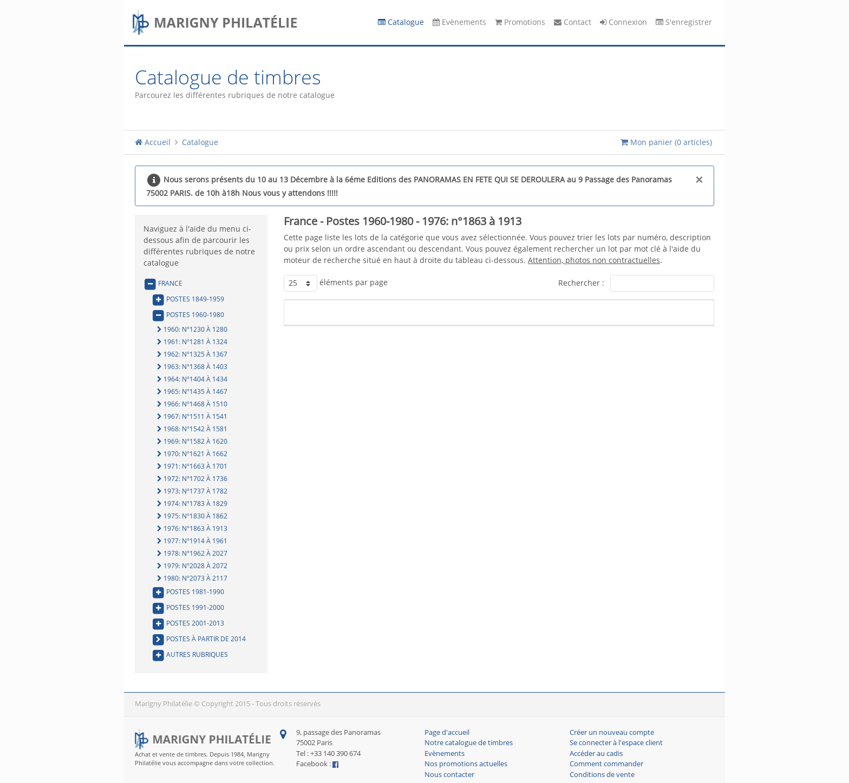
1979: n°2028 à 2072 (192, 566)
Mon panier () (666, 142)
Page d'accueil (446, 732)
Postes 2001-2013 (188, 623)
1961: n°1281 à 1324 (192, 342)
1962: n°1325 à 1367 (192, 354)
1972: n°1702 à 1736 (192, 479)
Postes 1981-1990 (188, 592)
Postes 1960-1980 (188, 315)
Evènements (459, 22)
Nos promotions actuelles (465, 764)
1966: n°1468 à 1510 (192, 404)
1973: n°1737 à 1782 (192, 491)
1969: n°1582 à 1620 (192, 441)
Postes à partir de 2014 (199, 639)
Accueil (153, 142)
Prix (660, 312)
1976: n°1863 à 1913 (192, 528)
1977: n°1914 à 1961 (192, 541)
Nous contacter (449, 775)
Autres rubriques (190, 655)
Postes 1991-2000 (188, 607)
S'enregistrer (684, 22)
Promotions (520, 22)
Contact (572, 22)
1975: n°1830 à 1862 (192, 516)
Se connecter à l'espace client (616, 743)
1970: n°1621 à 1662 (192, 454)
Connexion (623, 22)
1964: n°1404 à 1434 (192, 379)
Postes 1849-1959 (188, 299)
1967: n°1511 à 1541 (192, 416)
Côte (601, 312)
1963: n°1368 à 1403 (192, 367)
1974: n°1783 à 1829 (192, 504)
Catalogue (401, 22)
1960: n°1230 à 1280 (192, 329)
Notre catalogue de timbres (468, 743)
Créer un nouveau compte (612, 732)
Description (459, 312)
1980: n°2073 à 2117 (192, 578)
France (162, 283)
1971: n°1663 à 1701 (192, 466)
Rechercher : (636, 283)
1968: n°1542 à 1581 (192, 429)
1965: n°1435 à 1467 (192, 392)
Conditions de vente (602, 775)
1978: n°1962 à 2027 (192, 553)
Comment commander (606, 764)
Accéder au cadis (596, 753)
